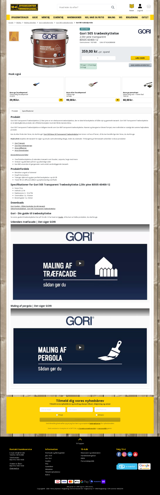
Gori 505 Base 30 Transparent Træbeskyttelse (61, 133)
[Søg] (113, 7)
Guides (48, 460)
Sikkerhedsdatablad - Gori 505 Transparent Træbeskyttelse (33, 208)
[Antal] (99, 57)
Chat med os (14, 467)
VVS (119, 16)
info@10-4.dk (20, 452)
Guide (60, 216)
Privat (61, 414)
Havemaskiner (74, 16)
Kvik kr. (47, 474)
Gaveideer (49, 465)
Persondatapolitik (87, 460)
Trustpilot (120, 459)
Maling (110, 16)
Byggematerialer (22, 16)
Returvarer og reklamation (91, 452)
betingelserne (95, 422)
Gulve (37, 16)
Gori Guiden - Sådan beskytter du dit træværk (28, 205)
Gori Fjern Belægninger (23, 145)
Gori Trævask (20, 142)
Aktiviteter (49, 468)
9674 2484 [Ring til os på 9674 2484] (20, 454)
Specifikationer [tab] (28, 110)
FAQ (46, 463)
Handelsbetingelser (88, 454)
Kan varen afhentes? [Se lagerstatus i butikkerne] (140, 64)
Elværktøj (59, 16)
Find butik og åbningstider (55, 452)
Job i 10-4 (48, 454)
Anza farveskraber (22, 149)
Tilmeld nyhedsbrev (52, 471)
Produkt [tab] (15, 110)
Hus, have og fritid (94, 16)
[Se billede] (13, 35)
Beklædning (130, 16)
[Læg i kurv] (33, 99)
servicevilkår (102, 427)
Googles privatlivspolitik (87, 427)
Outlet (142, 16)
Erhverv (101, 414)
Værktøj (47, 16)
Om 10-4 (48, 457)
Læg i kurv (133, 57)
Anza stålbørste (21, 147)
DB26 (83, 457)
